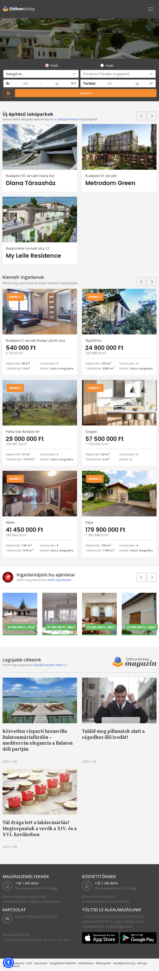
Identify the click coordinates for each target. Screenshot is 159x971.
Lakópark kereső (68, 119)
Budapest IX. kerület (101, 175)
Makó (10, 522)
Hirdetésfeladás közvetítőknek (105, 901)
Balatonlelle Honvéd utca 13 (27, 248)
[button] (8, 962)
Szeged (90, 431)
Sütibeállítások (10, 966)
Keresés (86, 93)
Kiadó (109, 65)
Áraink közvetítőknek (98, 896)
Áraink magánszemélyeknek (24, 896)
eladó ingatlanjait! (59, 580)
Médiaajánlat (103, 963)
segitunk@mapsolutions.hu (36, 916)
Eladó (54, 65)
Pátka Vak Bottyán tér (23, 431)
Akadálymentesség (124, 963)
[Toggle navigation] (151, 9)
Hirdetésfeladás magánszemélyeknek (31, 901)
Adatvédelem (86, 963)
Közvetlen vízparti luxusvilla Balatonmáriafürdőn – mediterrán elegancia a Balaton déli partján (37, 740)
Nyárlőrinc (93, 340)
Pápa (89, 522)
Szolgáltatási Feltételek (62, 963)
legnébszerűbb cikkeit (49, 665)
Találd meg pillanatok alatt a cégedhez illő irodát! (113, 734)
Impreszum (40, 963)
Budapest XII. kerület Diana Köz (30, 175)
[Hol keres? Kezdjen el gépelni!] (118, 74)
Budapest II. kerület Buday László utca (35, 340)
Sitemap (142, 963)
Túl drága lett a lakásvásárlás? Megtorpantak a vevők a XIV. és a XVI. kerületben (39, 828)
